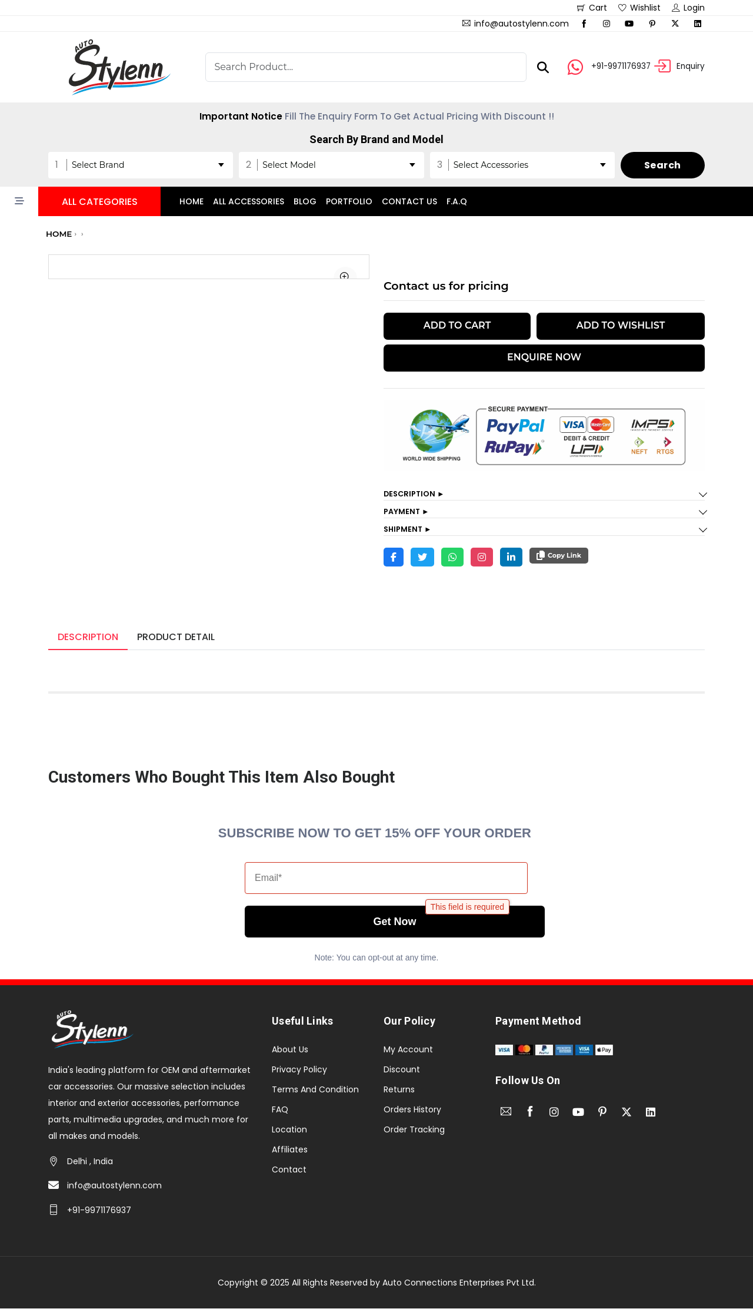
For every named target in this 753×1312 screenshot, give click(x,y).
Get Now (386, 926)
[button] (80, 202)
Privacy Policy (299, 1073)
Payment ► (408, 513)
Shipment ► (409, 532)
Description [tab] (88, 640)
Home (191, 201)
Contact (289, 1174)
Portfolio (349, 201)
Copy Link (559, 559)
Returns (399, 1093)
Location (289, 1133)
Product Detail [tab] (176, 640)
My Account (408, 1053)
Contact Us (409, 201)
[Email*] (386, 882)
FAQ (280, 1113)
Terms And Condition (315, 1093)
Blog (305, 201)
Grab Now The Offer (489, 116)
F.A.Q (457, 201)
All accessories (248, 201)
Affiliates (290, 1153)
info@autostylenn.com (114, 1189)
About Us (290, 1053)
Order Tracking (414, 1133)
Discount (402, 1073)
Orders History (412, 1113)
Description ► (416, 495)
